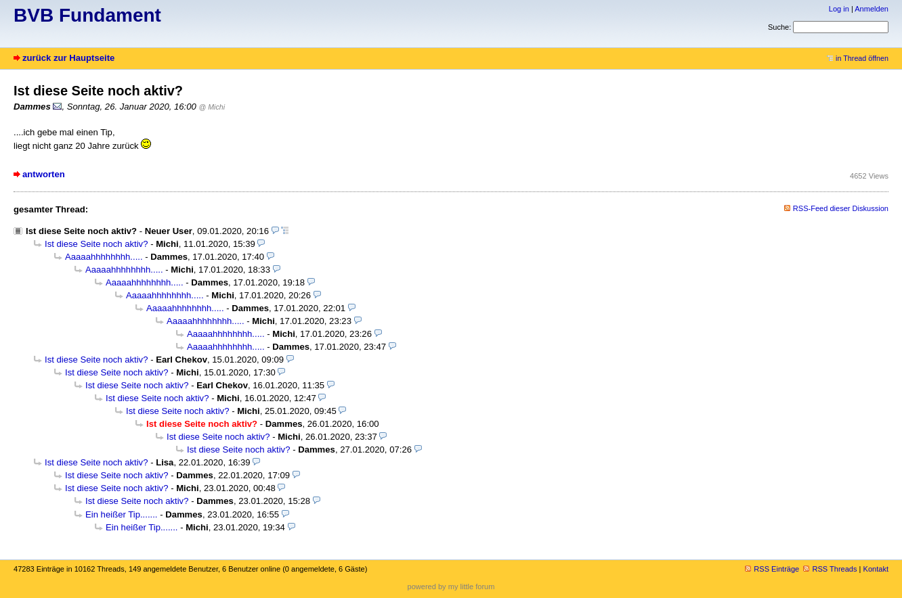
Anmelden (871, 9)
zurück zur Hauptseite (68, 58)
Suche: (779, 27)
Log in (839, 9)
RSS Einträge (772, 569)
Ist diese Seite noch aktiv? (81, 231)
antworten (43, 174)
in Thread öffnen (857, 58)
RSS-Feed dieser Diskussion (840, 208)
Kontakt (875, 569)
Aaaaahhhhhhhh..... (104, 257)
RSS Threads (830, 569)
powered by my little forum (451, 586)
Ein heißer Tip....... (121, 514)
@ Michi (212, 107)
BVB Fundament (87, 15)
